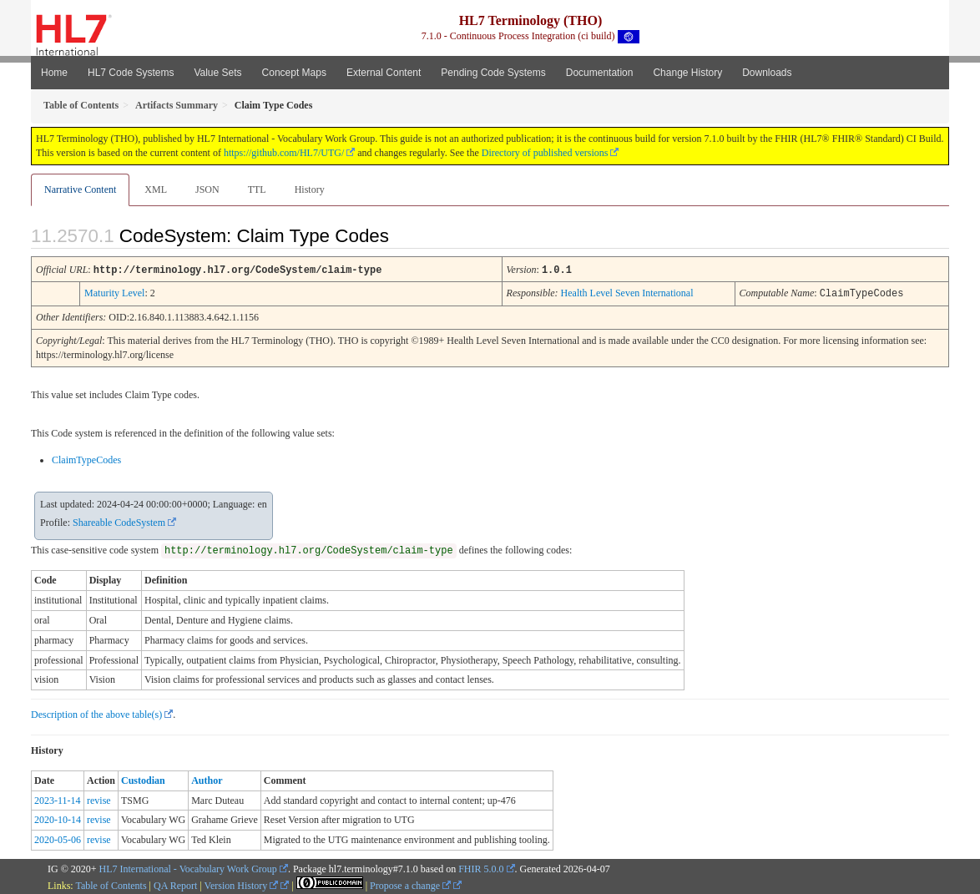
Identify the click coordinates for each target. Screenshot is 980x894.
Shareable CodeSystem (119, 521)
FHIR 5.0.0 (480, 867)
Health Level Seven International (627, 292)
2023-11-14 (57, 799)
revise (99, 799)
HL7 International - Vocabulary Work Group (188, 867)
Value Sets (217, 72)
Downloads (766, 72)
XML (155, 189)
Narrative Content (80, 189)
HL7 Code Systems (131, 72)
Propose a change (410, 884)
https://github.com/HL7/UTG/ (284, 153)
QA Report (175, 884)
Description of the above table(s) (96, 713)
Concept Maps (294, 72)
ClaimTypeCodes (86, 458)
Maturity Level (114, 292)
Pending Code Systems (493, 72)
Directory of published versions (545, 153)
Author (206, 779)
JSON (207, 189)
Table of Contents (110, 884)
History (310, 189)
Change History (687, 72)
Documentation (600, 72)
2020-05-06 (57, 838)
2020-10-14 (57, 818)
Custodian (143, 779)
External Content (383, 72)
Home (54, 72)
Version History (242, 884)
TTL (257, 189)
